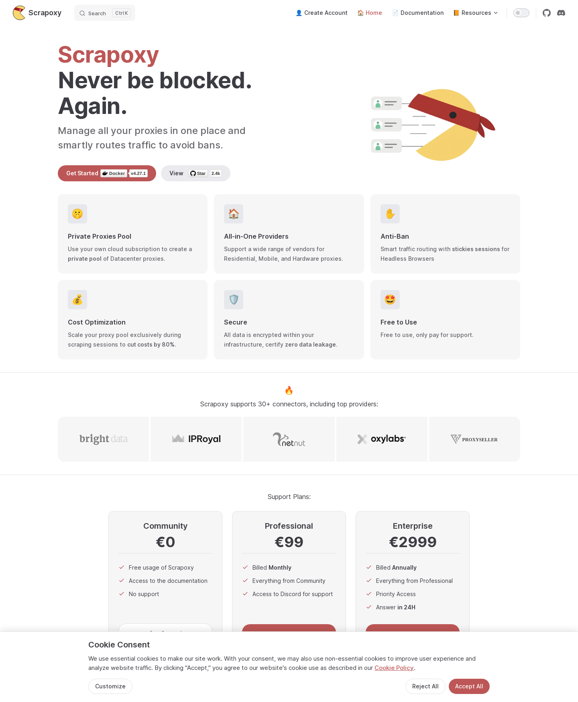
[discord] (561, 13)
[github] (546, 13)
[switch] (521, 12)
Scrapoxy (37, 13)
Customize (110, 686)
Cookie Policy (394, 668)
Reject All (425, 686)
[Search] (104, 13)
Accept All (469, 686)
